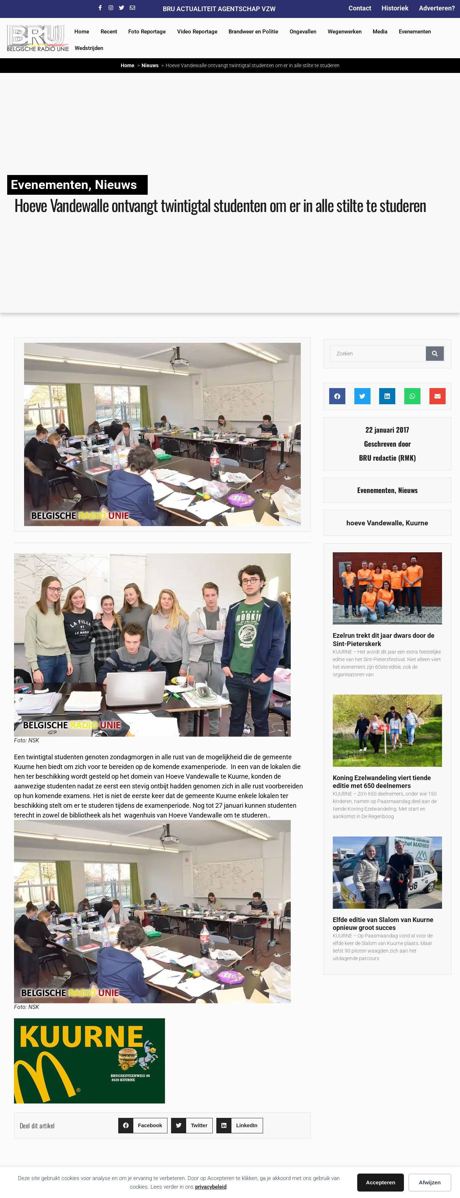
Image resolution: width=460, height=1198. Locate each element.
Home (81, 31)
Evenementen (415, 31)
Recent (109, 31)
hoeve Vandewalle (374, 523)
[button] (142, 1125)
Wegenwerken (345, 31)
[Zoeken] (435, 353)
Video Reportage (197, 31)
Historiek (395, 8)
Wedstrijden (89, 48)
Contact (360, 8)
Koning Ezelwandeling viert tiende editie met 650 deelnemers (382, 782)
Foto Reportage (147, 31)
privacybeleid (210, 1187)
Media (380, 31)
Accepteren (380, 1182)
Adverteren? (437, 8)
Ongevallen (303, 31)
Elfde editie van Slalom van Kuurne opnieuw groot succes (383, 924)
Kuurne (417, 523)
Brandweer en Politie (253, 31)
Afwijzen (430, 1182)
